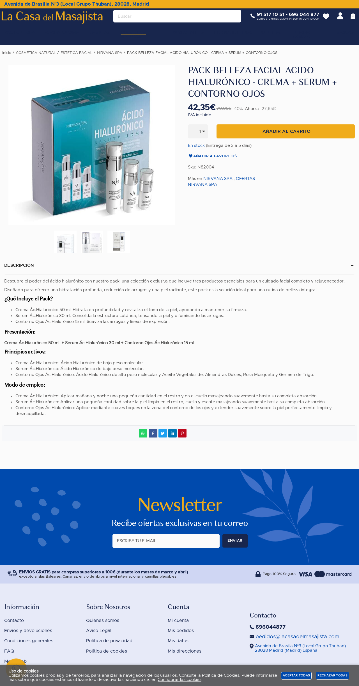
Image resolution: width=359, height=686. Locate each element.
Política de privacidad (109, 641)
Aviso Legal (98, 630)
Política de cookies (106, 651)
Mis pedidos (181, 630)
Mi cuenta (178, 620)
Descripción (19, 265)
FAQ (9, 651)
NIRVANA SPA (218, 179)
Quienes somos (102, 620)
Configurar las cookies (179, 680)
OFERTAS (245, 179)
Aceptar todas (296, 675)
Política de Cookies (220, 675)
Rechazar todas (332, 675)
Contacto (14, 620)
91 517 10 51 (266, 19)
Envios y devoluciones (28, 630)
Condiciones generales (28, 641)
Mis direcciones (184, 651)
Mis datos (178, 641)
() (300, 648)
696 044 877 (300, 19)
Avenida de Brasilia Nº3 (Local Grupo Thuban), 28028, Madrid (76, 4)
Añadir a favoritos (212, 156)
